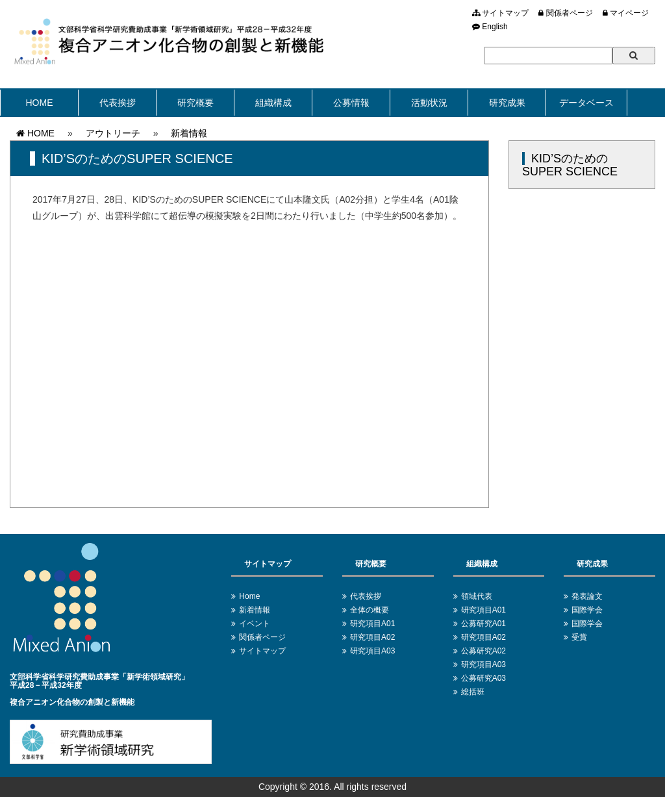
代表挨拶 (117, 102)
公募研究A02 (483, 650)
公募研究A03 (483, 678)
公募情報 (351, 102)
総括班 (472, 691)
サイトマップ (500, 13)
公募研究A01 (483, 623)
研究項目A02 (372, 637)
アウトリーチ (113, 133)
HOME (39, 102)
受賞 (579, 637)
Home (249, 596)
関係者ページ (565, 13)
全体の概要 (369, 609)
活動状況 (429, 102)
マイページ (626, 13)
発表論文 (587, 596)
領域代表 (476, 596)
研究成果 (507, 102)
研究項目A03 (372, 650)
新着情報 (189, 133)
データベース (586, 102)
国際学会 (587, 609)
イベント (254, 623)
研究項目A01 (372, 623)
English (490, 26)
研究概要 (195, 102)
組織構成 (273, 102)
